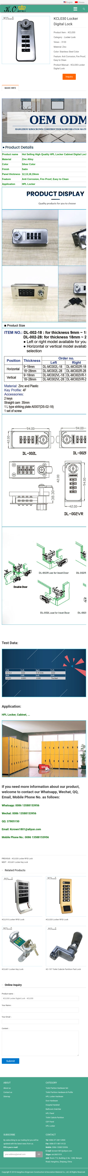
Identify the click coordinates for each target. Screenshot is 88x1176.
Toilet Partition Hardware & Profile (59, 1092)
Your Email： (7, 1017)
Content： (6, 1028)
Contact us (7, 1092)
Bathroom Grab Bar (53, 1109)
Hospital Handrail (53, 1105)
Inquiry (69, 76)
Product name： (8, 994)
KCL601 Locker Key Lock (18, 862)
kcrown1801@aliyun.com (62, 1151)
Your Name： (7, 1005)
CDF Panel (50, 1122)
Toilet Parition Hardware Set (57, 1088)
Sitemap (6, 1096)
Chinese (80, 2)
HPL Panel (50, 1113)
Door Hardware (52, 1101)
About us (7, 1088)
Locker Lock (70, 37)
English (68, 2)
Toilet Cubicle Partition (55, 1118)
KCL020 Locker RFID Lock (22, 859)
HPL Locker (50, 1126)
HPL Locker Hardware (54, 1096)
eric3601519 (57, 1154)
